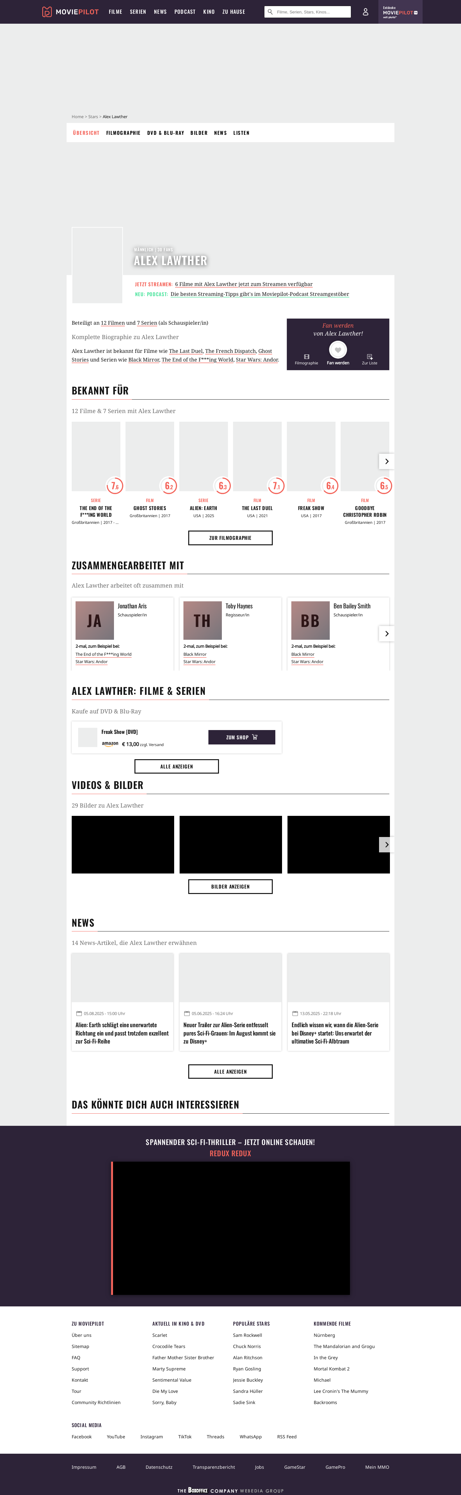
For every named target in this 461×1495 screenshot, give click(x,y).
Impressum (84, 1467)
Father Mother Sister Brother (183, 1357)
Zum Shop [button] (241, 737)
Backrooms (325, 1402)
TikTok (184, 1437)
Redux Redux (230, 1153)
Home (78, 116)
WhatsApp (251, 1437)
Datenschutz (159, 1467)
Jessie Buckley (248, 1380)
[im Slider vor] (386, 461)
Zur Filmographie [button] (230, 537)
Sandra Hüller (248, 1391)
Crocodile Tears (168, 1346)
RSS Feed (287, 1437)
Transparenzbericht (214, 1467)
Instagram (152, 1437)
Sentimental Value (171, 1380)
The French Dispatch (230, 350)
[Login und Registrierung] (366, 12)
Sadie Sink (244, 1402)
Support (80, 1369)
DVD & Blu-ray (165, 132)
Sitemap (80, 1346)
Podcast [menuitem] (185, 11)
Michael (322, 1380)
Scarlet (159, 1335)
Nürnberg (324, 1335)
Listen (241, 132)
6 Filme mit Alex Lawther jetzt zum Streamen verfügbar (244, 284)
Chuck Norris (247, 1346)
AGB (121, 1467)
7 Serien (147, 322)
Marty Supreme (169, 1369)
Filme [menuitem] (115, 11)
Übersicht (86, 132)
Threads (215, 1437)
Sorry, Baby (164, 1402)
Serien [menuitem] (138, 11)
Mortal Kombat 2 (332, 1369)
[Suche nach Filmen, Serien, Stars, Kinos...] (307, 12)
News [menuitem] (160, 11)
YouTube (116, 1437)
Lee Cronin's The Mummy (341, 1391)
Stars (93, 116)
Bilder (199, 132)
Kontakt (80, 1380)
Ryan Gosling (247, 1369)
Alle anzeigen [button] (176, 766)
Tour (76, 1391)
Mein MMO (377, 1467)
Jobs (259, 1467)
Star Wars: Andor (257, 359)
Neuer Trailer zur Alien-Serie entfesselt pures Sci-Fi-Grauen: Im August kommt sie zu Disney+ (229, 1033)
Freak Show (311, 508)
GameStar (294, 1467)
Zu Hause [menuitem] (233, 11)
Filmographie (123, 132)
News (220, 132)
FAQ (76, 1357)
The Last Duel (186, 350)
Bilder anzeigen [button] (230, 886)
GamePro (335, 1467)
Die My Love (165, 1391)
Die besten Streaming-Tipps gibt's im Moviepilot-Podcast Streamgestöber (260, 293)
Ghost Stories (149, 508)
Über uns (82, 1335)
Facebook (82, 1437)
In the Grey (326, 1357)
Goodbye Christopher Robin (364, 511)
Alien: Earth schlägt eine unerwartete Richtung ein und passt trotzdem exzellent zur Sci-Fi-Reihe (122, 1033)
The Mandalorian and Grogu (344, 1346)
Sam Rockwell (247, 1335)
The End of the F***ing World (197, 359)
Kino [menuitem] (209, 11)
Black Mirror (143, 359)
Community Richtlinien (96, 1402)
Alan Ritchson (248, 1357)
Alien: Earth (203, 508)
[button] (306, 359)
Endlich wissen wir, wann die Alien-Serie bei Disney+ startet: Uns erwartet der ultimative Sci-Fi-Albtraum (335, 1033)
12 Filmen (113, 322)
